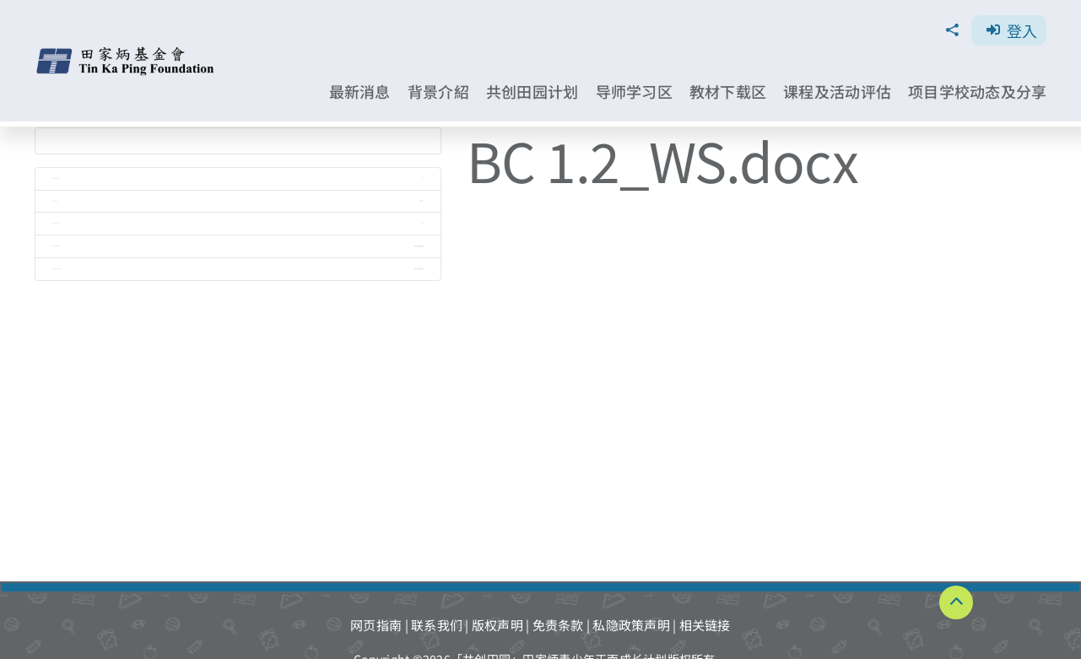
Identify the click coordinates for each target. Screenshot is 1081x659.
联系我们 (436, 625)
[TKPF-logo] (127, 52)
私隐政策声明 (631, 625)
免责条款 (558, 625)
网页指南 (376, 625)
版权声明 (497, 625)
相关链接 (705, 625)
